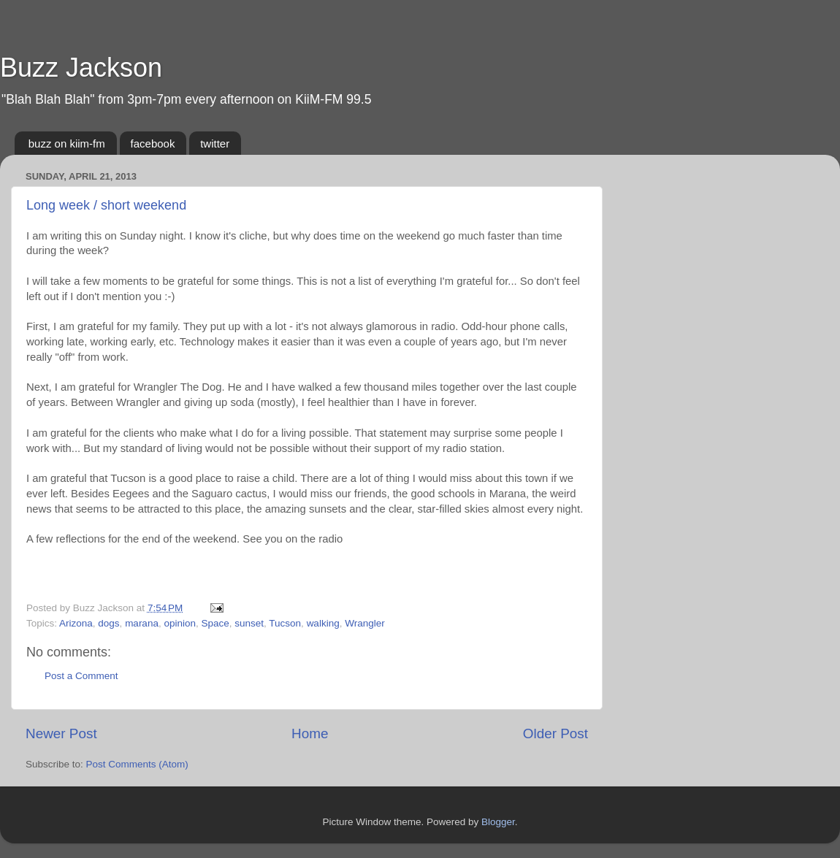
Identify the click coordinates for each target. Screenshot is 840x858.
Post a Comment (81, 675)
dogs (108, 623)
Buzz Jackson (81, 68)
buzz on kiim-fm (66, 143)
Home (309, 733)
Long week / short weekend (106, 205)
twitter (214, 143)
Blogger (498, 821)
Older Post (555, 733)
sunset (249, 623)
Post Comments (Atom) (137, 764)
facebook (153, 143)
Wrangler (365, 623)
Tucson (285, 623)
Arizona (76, 623)
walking (323, 623)
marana (142, 623)
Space (215, 623)
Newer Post (61, 733)
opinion (180, 623)
